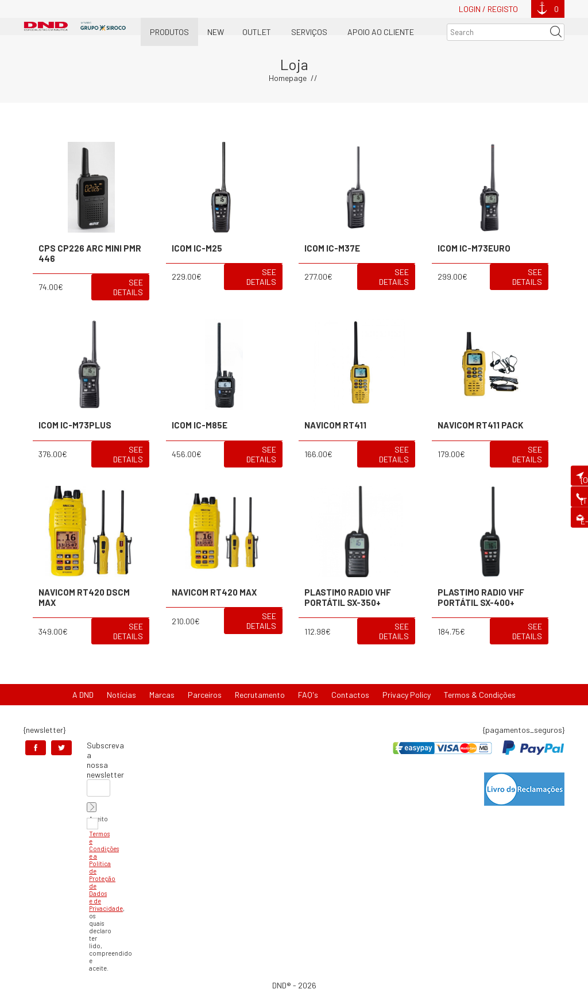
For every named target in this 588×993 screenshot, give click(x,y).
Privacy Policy (406, 695)
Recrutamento (260, 695)
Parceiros (205, 695)
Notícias (121, 695)
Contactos (350, 695)
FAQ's (308, 695)
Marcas (162, 695)
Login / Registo (488, 9)
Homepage (288, 78)
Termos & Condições (480, 695)
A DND (83, 695)
